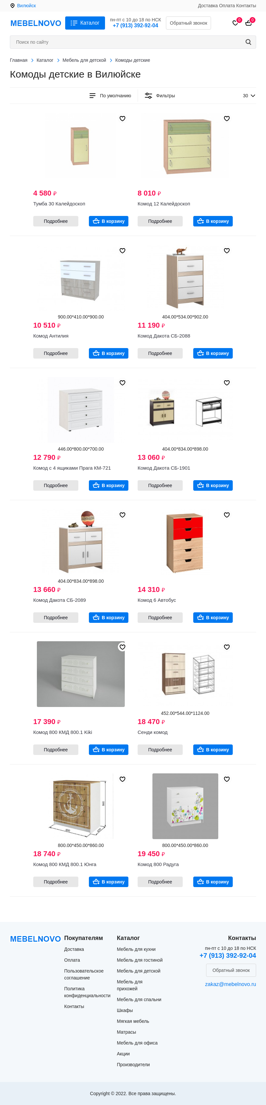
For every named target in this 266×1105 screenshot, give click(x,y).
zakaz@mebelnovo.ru (230, 984)
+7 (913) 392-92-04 (135, 25)
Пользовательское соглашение (84, 974)
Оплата (227, 5)
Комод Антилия (50, 336)
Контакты (246, 5)
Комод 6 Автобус (157, 600)
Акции (123, 1053)
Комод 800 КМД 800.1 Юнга (64, 864)
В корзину (113, 221)
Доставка (208, 5)
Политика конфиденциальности (87, 992)
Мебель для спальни (139, 999)
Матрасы (126, 1032)
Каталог (89, 23)
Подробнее (56, 221)
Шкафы (125, 1010)
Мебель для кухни (136, 949)
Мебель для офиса (137, 1043)
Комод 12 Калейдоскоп (164, 203)
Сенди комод (153, 732)
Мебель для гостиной (140, 960)
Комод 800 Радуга (158, 864)
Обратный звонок (188, 23)
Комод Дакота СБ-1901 (164, 468)
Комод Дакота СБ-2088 (164, 336)
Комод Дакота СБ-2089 (59, 600)
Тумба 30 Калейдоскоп (59, 203)
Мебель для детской (138, 971)
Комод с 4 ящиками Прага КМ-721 (72, 468)
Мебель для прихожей (130, 985)
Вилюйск (26, 5)
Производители (133, 1064)
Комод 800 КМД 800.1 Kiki (62, 732)
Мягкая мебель (133, 1021)
